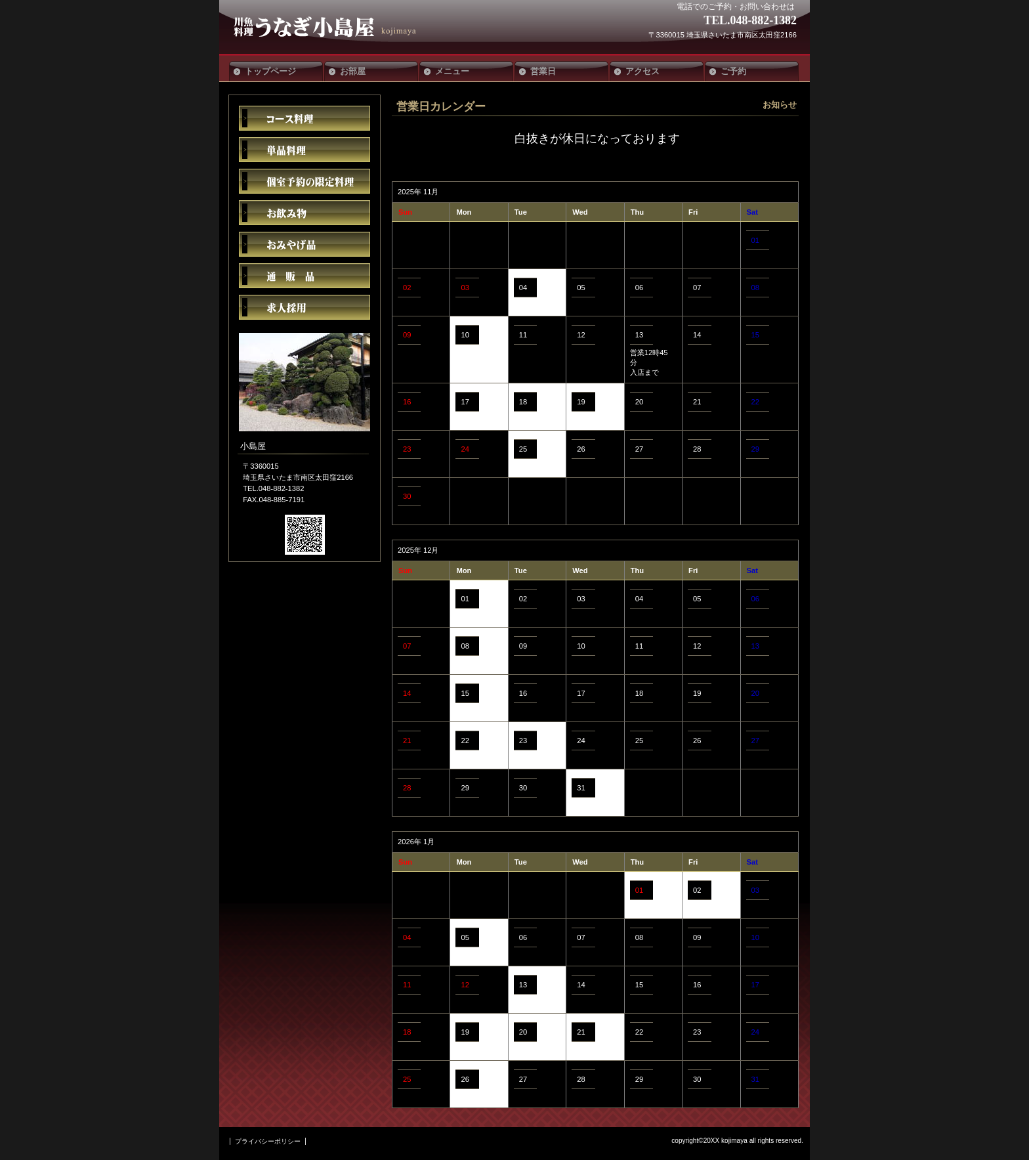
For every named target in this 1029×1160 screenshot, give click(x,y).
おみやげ (304, 244)
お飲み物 (304, 212)
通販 (304, 275)
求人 (304, 307)
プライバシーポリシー (268, 1141)
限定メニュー (304, 181)
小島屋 (329, 27)
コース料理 (304, 118)
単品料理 (304, 149)
